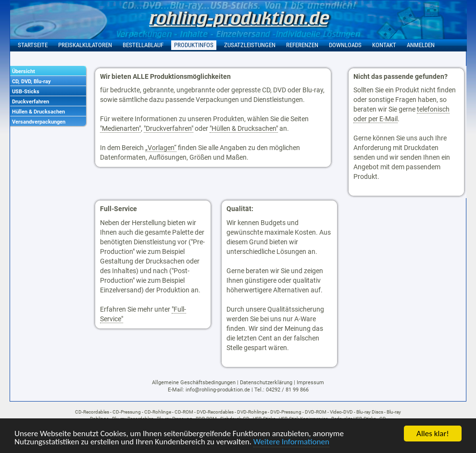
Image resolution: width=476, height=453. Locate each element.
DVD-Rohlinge (252, 412)
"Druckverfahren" (168, 128)
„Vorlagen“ (160, 147)
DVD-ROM (315, 412)
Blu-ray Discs (369, 412)
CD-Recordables (92, 412)
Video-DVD (341, 412)
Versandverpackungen (38, 122)
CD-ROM (184, 412)
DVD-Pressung (285, 412)
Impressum (310, 382)
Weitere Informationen (291, 442)
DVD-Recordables (215, 412)
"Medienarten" (120, 128)
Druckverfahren (30, 102)
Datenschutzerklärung (266, 382)
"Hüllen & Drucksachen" (244, 128)
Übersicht (23, 71)
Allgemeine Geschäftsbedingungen (194, 382)
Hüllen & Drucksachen (38, 112)
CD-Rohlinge (157, 412)
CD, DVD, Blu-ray (31, 81)
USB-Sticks (25, 91)
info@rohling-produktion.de (218, 390)
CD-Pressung (127, 412)
